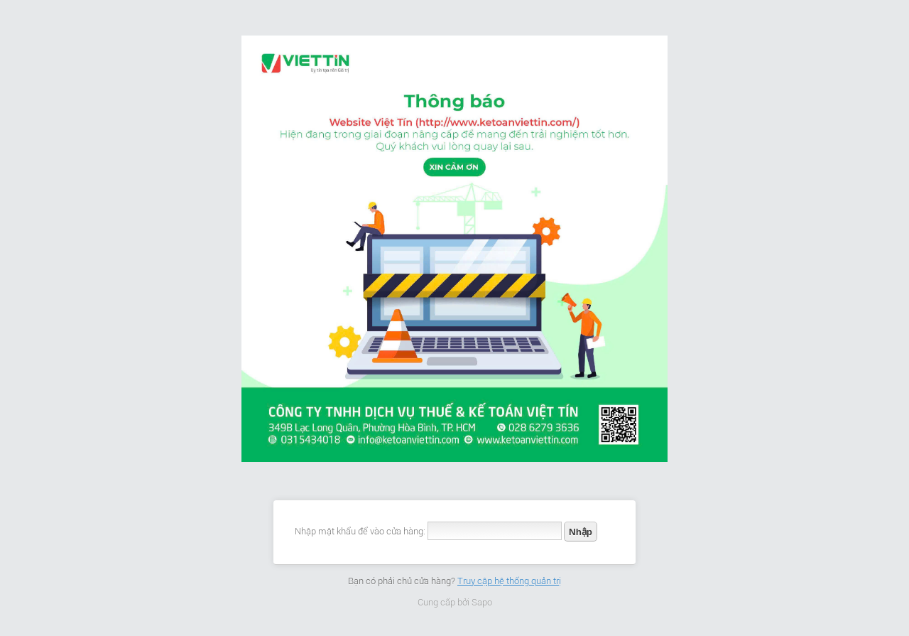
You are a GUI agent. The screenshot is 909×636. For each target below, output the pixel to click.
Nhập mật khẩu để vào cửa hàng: (360, 531)
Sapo (482, 602)
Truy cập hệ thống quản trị (509, 581)
